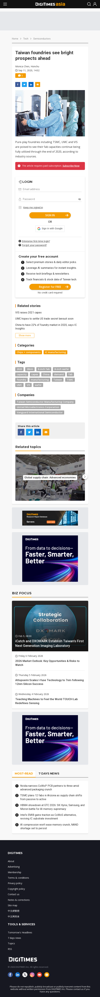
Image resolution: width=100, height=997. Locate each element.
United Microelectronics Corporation (38, 407)
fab (70, 374)
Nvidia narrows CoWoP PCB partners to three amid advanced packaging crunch (49, 787)
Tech (25, 38)
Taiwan (57, 379)
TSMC (70, 379)
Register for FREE (53, 287)
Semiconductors (42, 38)
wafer (38, 385)
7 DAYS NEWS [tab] (49, 773)
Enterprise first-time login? (36, 241)
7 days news (14, 937)
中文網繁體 (13, 910)
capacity (22, 374)
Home (15, 38)
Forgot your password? (34, 245)
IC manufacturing (55, 352)
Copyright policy (16, 888)
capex (34, 374)
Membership (14, 872)
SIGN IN (56, 215)
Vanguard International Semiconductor (40, 412)
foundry (21, 379)
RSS (10, 949)
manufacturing (40, 379)
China (46, 374)
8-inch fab (44, 369)
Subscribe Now (71, 165)
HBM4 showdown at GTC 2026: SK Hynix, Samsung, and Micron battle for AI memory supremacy (52, 807)
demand (59, 374)
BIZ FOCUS (22, 593)
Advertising (14, 866)
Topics (11, 943)
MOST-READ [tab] (24, 773)
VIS (28, 385)
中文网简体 (13, 916)
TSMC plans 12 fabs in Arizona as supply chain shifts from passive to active (51, 797)
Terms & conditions (18, 877)
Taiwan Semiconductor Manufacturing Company (45, 401)
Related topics (28, 447)
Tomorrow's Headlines (20, 932)
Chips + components (28, 352)
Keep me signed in (33, 207)
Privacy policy (15, 883)
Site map (12, 905)
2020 (19, 369)
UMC (19, 385)
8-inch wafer (61, 369)
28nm (30, 369)
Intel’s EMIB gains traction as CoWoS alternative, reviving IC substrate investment (48, 816)
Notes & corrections (19, 899)
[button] (50, 228)
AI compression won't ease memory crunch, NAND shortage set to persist (49, 826)
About (11, 861)
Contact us (13, 894)
